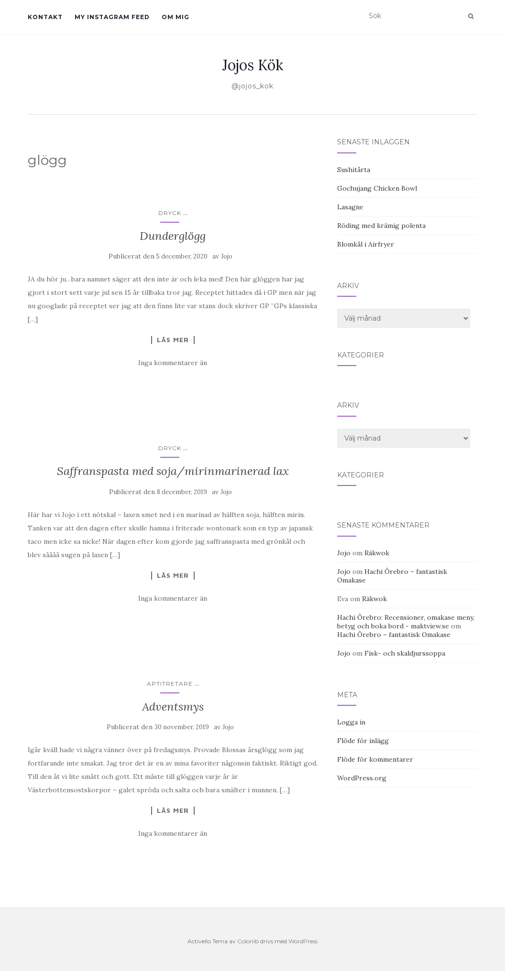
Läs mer (173, 340)
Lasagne (350, 207)
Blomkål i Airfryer (365, 244)
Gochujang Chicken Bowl (377, 188)
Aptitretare (170, 683)
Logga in (351, 722)
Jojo (226, 256)
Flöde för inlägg (363, 740)
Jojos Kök (252, 65)
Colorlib (248, 941)
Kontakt (45, 17)
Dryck (169, 212)
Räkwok (376, 553)
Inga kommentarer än (172, 362)
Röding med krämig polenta (381, 225)
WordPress (303, 941)
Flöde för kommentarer (375, 759)
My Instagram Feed (112, 17)
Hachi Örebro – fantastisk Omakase (393, 634)
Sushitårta (353, 169)
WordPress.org (361, 778)
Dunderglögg (173, 235)
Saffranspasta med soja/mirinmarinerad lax (173, 471)
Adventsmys (173, 706)
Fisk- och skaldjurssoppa (404, 653)
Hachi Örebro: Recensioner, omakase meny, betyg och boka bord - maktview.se (405, 621)
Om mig (175, 17)
